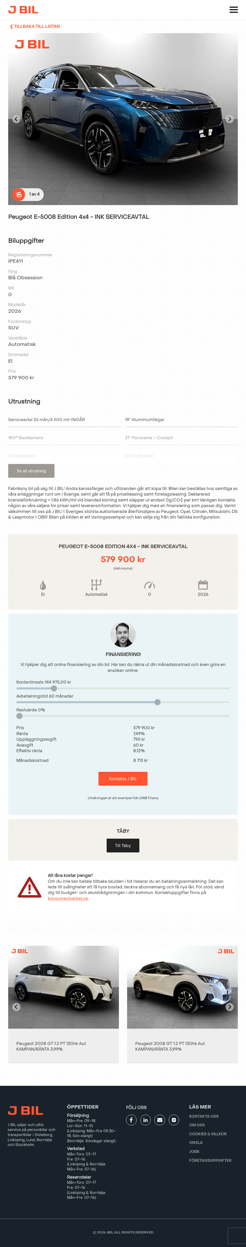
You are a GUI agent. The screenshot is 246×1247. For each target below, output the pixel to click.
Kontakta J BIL (123, 779)
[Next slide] (230, 119)
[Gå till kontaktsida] (159, 1120)
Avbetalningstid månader (44, 696)
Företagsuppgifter (210, 1160)
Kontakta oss (204, 1116)
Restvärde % (30, 710)
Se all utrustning (31, 471)
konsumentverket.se (68, 898)
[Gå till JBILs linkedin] (145, 1120)
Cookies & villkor (208, 1134)
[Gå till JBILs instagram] (174, 1120)
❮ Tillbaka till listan (35, 26)
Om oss (197, 1125)
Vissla (196, 1142)
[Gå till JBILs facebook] (131, 1120)
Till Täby (123, 845)
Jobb (194, 1151)
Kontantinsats (43, 682)
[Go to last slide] (16, 119)
